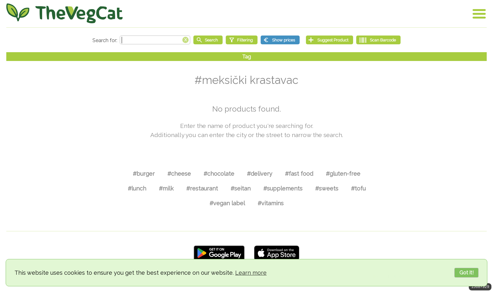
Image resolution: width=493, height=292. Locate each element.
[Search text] (155, 40)
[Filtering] (242, 40)
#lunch (137, 188)
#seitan (240, 188)
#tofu (358, 188)
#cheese (179, 173)
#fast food (299, 173)
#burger (144, 173)
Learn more (251, 272)
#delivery (259, 173)
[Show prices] (280, 40)
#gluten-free (343, 173)
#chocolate (218, 173)
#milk (166, 188)
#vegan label (227, 203)
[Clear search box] (185, 39)
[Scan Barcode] (378, 40)
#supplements (282, 188)
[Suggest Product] (329, 40)
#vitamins (271, 203)
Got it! (466, 273)
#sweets (326, 188)
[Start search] (208, 40)
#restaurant (202, 188)
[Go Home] (64, 13)
